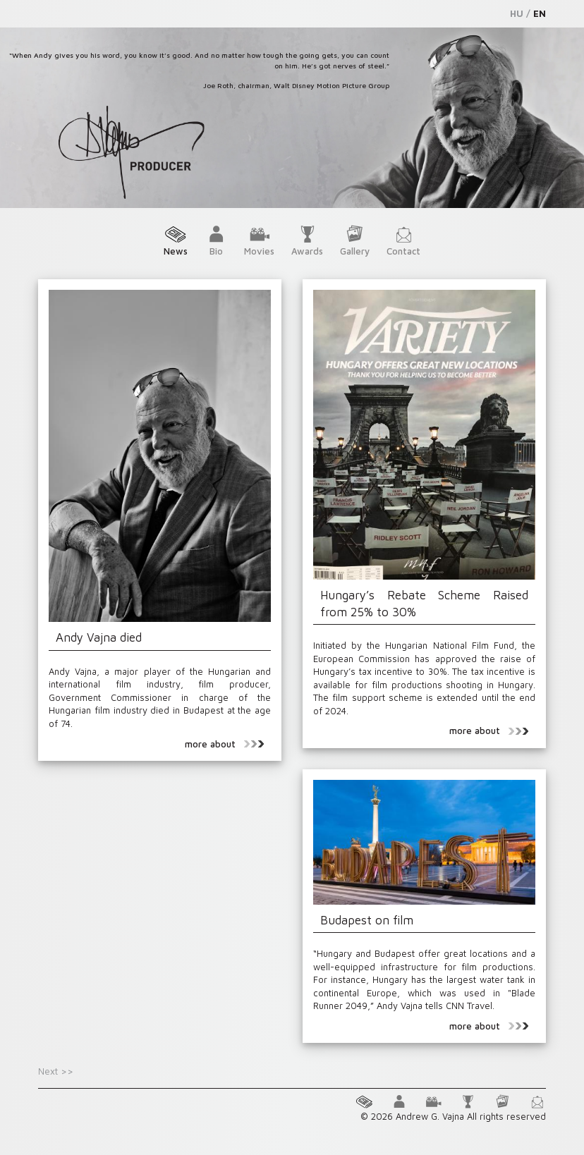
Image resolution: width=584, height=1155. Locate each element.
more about (224, 744)
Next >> (55, 1071)
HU (516, 13)
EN (539, 13)
